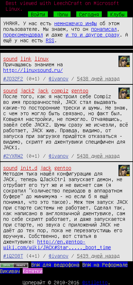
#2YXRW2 (13, 155)
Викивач (10, 271)
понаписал (104, 29)
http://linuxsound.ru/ (33, 70)
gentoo (79, 90)
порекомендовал (23, 34)
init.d (28, 168)
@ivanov (58, 78)
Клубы (117, 14)
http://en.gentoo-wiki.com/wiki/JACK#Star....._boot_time (57, 244)
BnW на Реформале (105, 264)
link (26, 58)
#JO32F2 (13, 78)
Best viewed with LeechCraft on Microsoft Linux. (62, 5)
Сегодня (89, 14)
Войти (38, 14)
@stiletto (95, 282)
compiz (59, 90)
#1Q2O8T (13, 255)
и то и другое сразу (93, 34)
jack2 (27, 90)
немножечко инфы (75, 23)
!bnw (62, 14)
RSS (50, 40)
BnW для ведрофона (55, 264)
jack (43, 90)
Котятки (33, 271)
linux (41, 58)
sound (10, 58)
